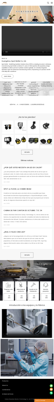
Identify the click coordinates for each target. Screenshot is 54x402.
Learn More (7, 76)
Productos (5, 381)
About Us (5, 385)
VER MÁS (27, 152)
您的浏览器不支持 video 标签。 (27, 41)
